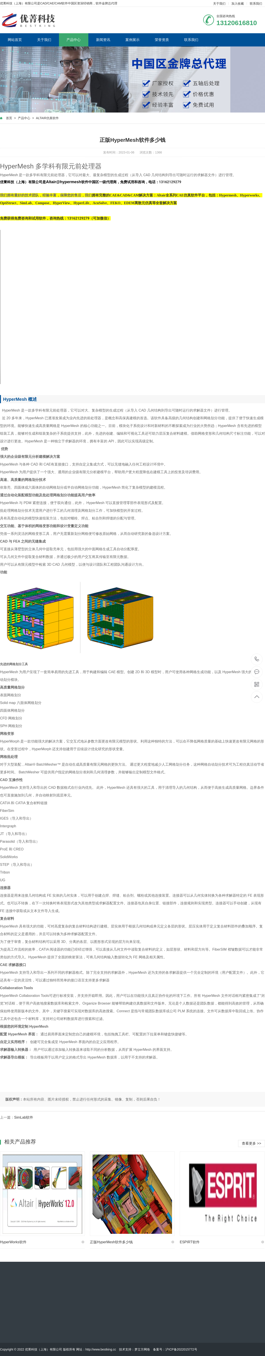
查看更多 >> (251, 1143)
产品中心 (73, 40)
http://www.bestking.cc (100, 1349)
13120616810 (257, 659)
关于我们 (219, 3)
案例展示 (132, 40)
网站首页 (15, 40)
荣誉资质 (162, 40)
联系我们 (256, 3)
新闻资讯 (103, 40)
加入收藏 (237, 3)
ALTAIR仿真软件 (47, 118)
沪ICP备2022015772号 (181, 1349)
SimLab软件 (23, 1117)
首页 (9, 118)
